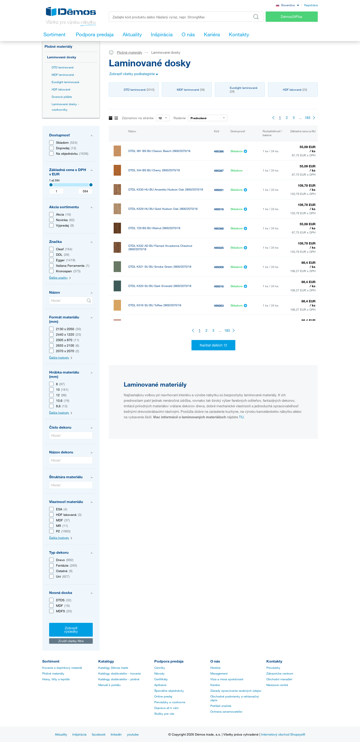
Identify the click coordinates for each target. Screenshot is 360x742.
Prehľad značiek (220, 706)
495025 (219, 248)
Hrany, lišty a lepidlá (56, 679)
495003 (219, 305)
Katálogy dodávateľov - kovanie (119, 673)
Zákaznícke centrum (279, 673)
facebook (98, 734)
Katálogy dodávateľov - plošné (118, 679)
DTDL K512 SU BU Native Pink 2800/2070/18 (158, 324)
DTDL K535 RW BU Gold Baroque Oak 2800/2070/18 (163, 363)
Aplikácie (160, 685)
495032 (219, 363)
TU (241, 469)
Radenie (180, 118)
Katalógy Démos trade (113, 667)
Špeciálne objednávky (169, 690)
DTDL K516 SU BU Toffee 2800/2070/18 (154, 305)
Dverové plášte (62, 96)
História (215, 667)
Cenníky (159, 667)
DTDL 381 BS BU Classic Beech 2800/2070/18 (159, 151)
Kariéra (215, 685)
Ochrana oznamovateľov (226, 711)
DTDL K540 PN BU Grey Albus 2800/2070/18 (158, 344)
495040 (219, 344)
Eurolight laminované (65, 82)
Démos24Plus (291, 16)
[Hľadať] (71, 300)
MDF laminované (63, 74)
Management (219, 673)
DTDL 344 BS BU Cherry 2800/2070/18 (154, 170)
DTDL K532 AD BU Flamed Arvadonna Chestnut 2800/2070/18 (160, 247)
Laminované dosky (61, 57)
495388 (219, 228)
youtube (133, 734)
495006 (219, 325)
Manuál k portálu (109, 685)
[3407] (51, 185)
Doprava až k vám (166, 708)
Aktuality (61, 734)
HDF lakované (61, 89)
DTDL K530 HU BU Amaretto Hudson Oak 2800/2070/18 (165, 189)
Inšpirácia (79, 734)
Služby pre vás (164, 713)
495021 (219, 190)
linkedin (116, 734)
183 (307, 117)
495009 (219, 267)
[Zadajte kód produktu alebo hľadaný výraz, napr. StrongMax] (186, 17)
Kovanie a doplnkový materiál (62, 667)
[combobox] (287, 5)
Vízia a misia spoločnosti (226, 679)
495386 (219, 151)
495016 (219, 286)
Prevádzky (273, 667)
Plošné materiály (58, 46)
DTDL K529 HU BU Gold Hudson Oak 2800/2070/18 (162, 209)
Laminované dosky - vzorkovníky (65, 106)
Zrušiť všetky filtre (71, 641)
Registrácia (311, 5)
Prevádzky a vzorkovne (169, 702)
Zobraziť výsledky (71, 629)
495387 (219, 170)
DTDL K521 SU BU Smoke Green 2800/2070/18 (159, 266)
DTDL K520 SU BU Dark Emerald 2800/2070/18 (159, 286)
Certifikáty (161, 679)
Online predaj (163, 696)
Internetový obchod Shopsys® (283, 734)
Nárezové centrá (277, 685)
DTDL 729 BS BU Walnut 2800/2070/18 (154, 228)
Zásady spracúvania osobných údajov (236, 690)
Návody (159, 673)
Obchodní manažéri (279, 679)
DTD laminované (62, 67)
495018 (219, 209)
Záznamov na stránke (138, 118)
